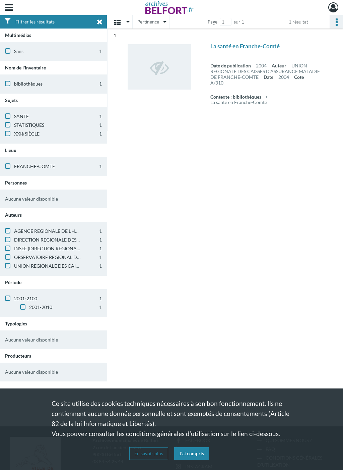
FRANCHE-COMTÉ (34, 166)
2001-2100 (25, 298)
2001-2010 (40, 307)
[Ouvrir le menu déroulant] (9, 8)
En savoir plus (148, 453)
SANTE (21, 116)
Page (212, 21)
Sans (18, 51)
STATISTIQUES (29, 125)
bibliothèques (28, 84)
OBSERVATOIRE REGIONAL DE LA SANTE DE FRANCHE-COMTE (82, 257)
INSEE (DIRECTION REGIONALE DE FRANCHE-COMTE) (73, 248)
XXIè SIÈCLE (27, 134)
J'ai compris (191, 453)
